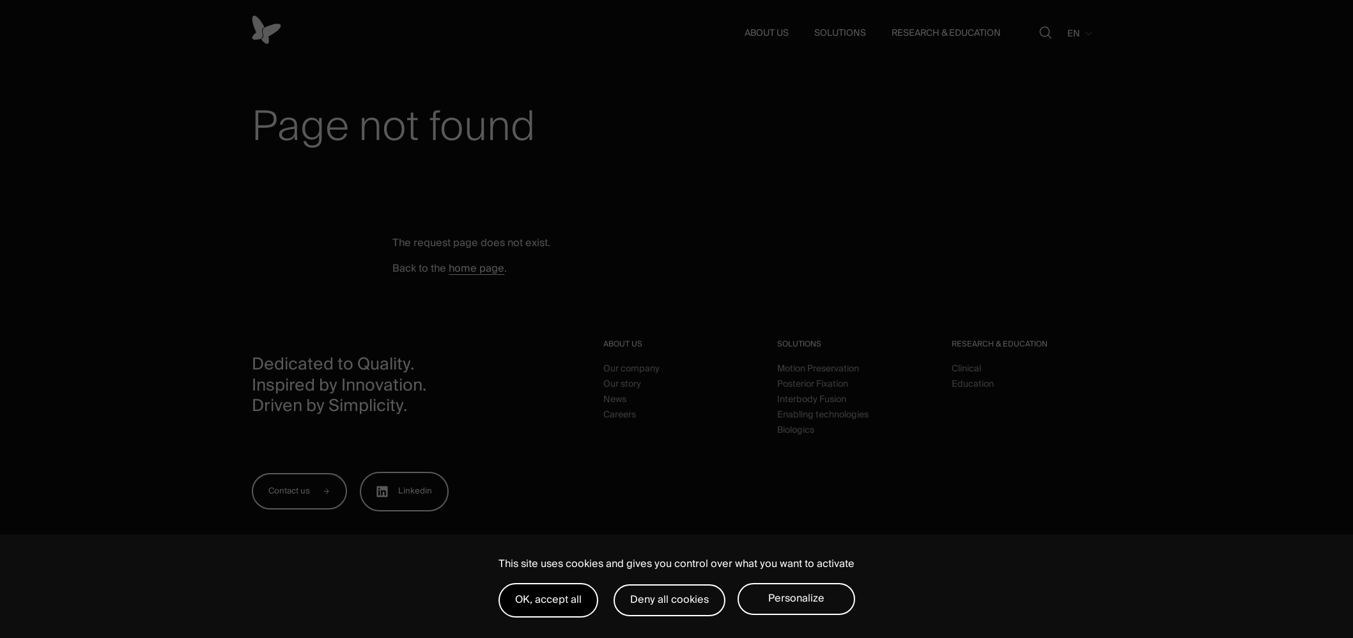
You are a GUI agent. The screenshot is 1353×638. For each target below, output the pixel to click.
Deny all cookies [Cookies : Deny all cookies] (669, 600)
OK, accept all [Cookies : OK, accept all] (548, 600)
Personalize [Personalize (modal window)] (796, 598)
